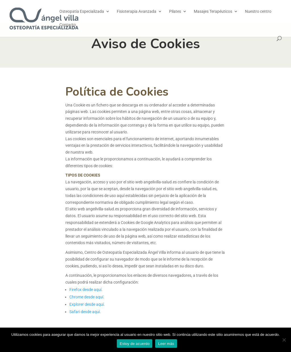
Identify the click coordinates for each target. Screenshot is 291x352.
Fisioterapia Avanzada (136, 11)
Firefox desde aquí (85, 289)
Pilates (175, 11)
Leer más (166, 343)
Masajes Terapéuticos (213, 11)
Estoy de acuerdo (134, 343)
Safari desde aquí (84, 311)
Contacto (67, 25)
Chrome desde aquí (86, 297)
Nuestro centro (258, 11)
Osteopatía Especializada (81, 11)
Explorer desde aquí (86, 304)
